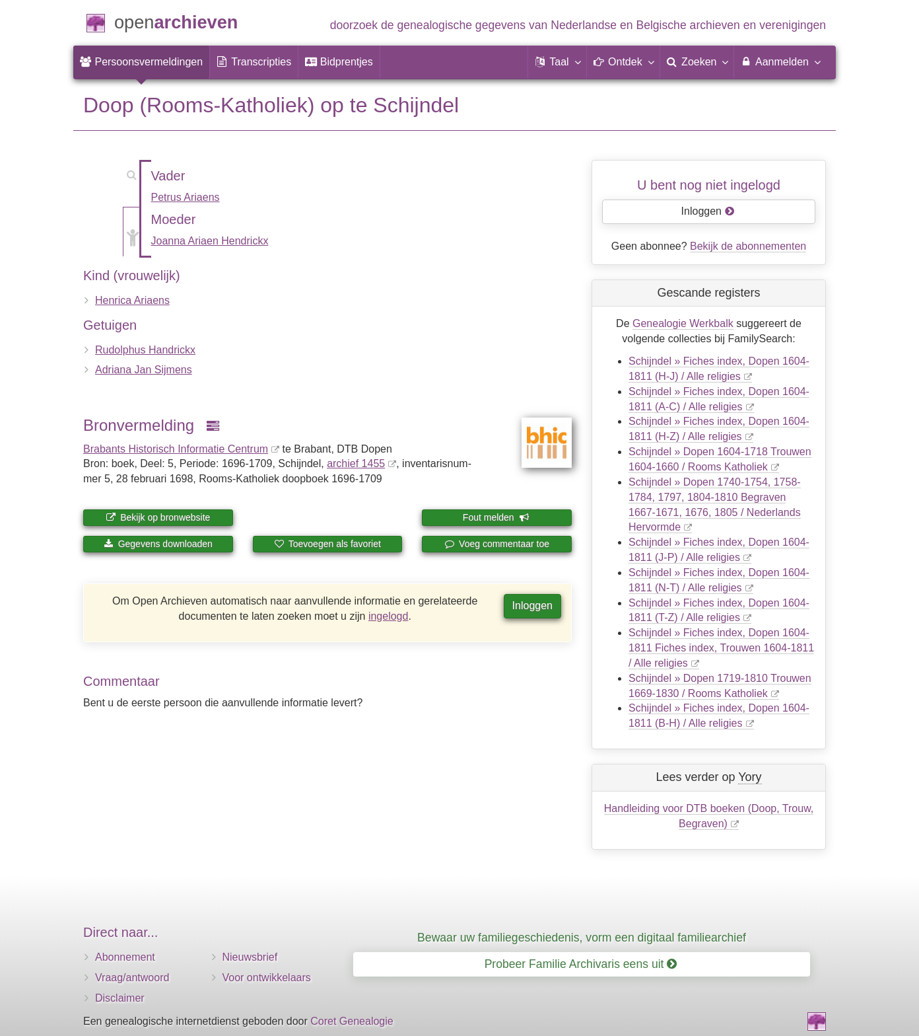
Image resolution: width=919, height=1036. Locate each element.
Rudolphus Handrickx (145, 349)
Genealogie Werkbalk (682, 323)
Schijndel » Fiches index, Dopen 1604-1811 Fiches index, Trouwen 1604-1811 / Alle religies (721, 648)
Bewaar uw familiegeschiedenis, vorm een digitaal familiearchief (581, 937)
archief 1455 (356, 463)
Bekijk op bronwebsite (158, 517)
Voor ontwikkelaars (266, 977)
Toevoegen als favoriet (327, 543)
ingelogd (388, 616)
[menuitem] (141, 62)
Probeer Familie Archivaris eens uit (581, 964)
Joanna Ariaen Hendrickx (210, 240)
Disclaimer (120, 998)
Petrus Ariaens (185, 197)
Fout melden (496, 517)
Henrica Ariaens (132, 300)
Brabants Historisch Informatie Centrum (175, 449)
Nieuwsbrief (250, 957)
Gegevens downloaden (158, 543)
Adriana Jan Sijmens (143, 369)
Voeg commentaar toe (496, 543)
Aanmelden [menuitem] (780, 61)
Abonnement (125, 957)
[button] (557, 62)
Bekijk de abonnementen (748, 246)
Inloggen (532, 605)
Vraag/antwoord (132, 977)
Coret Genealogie (351, 1021)
